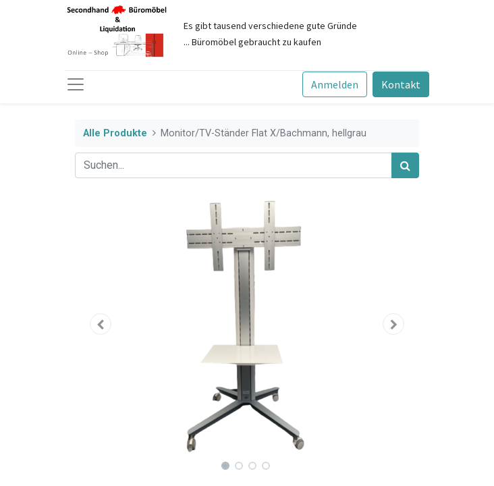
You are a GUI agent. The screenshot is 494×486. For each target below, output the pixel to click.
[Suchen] (405, 165)
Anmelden (334, 84)
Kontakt (400, 84)
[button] (101, 324)
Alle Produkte (115, 133)
